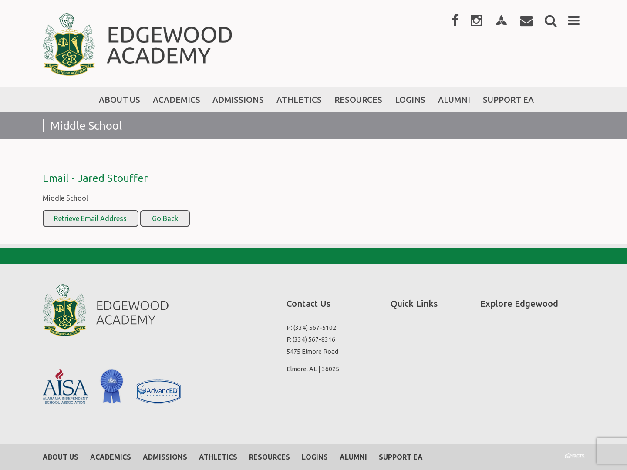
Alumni (353, 457)
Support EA (401, 457)
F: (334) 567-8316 (311, 339)
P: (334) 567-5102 (311, 327)
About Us (60, 457)
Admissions (165, 457)
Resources (269, 457)
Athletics (218, 457)
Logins (315, 457)
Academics (110, 457)
